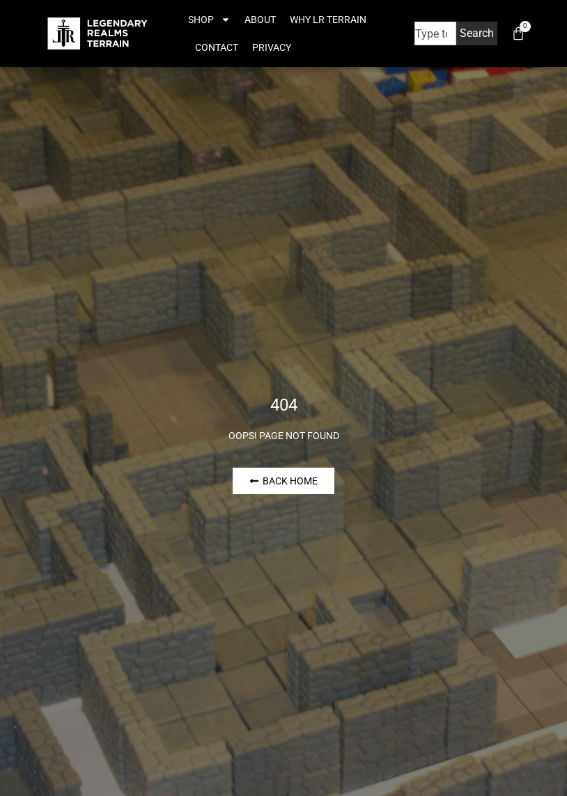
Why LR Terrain (328, 19)
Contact (216, 47)
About (260, 19)
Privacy (271, 47)
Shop (209, 19)
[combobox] (435, 33)
